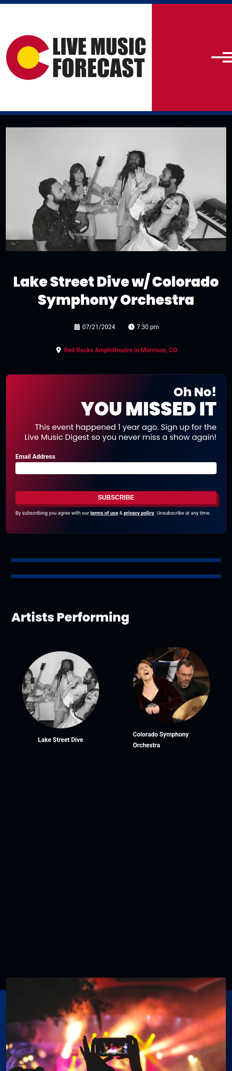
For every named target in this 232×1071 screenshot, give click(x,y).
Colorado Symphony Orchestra (161, 740)
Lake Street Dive (60, 739)
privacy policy (139, 513)
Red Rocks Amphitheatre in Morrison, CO (120, 350)
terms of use (104, 513)
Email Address (35, 456)
